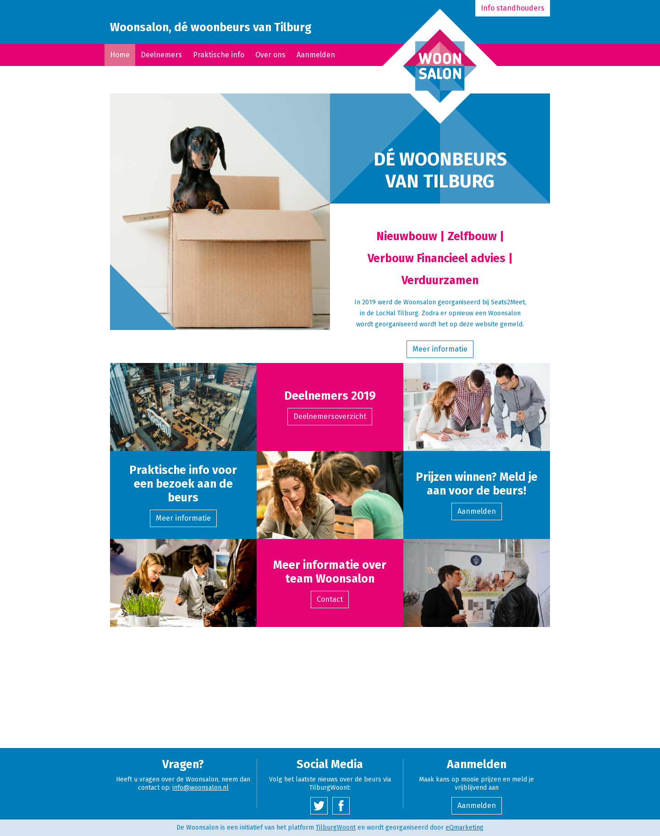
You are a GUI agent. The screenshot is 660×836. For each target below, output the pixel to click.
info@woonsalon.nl (200, 788)
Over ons (270, 54)
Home (120, 54)
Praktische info (218, 54)
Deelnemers (161, 54)
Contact (330, 599)
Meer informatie (440, 349)
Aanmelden (316, 54)
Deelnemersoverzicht (329, 416)
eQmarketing (465, 827)
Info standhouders (512, 8)
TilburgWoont (336, 827)
